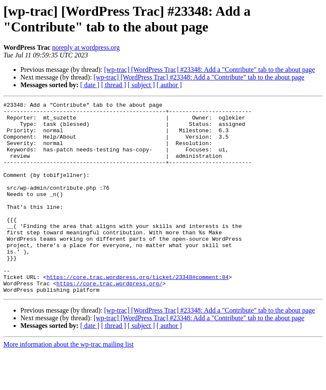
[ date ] (89, 84)
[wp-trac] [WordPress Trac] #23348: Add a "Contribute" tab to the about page (209, 69)
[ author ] (169, 84)
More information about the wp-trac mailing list (68, 382)
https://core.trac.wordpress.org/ (109, 320)
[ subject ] (141, 84)
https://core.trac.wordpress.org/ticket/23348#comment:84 (137, 312)
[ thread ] (113, 84)
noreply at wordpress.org (86, 47)
